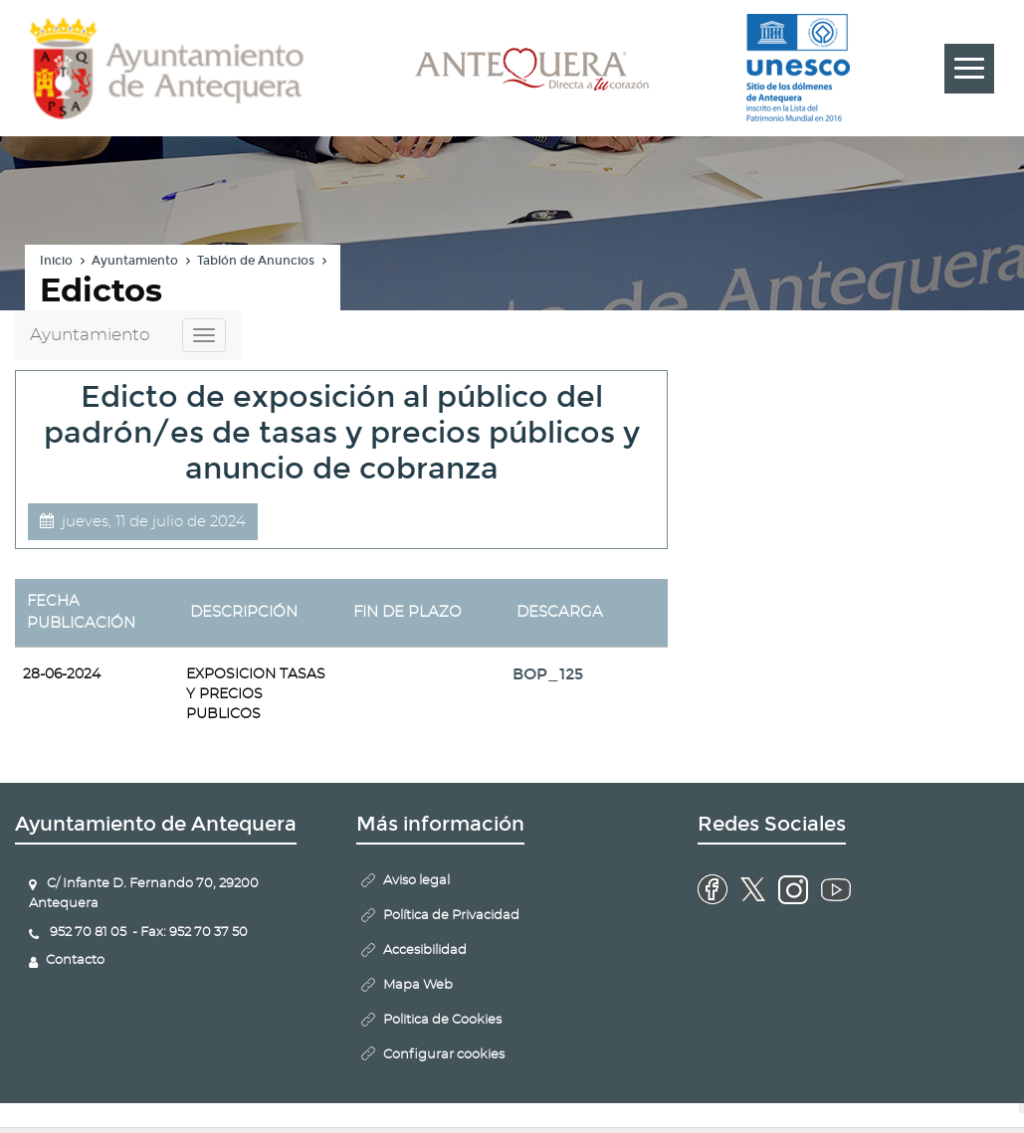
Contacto (75, 960)
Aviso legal (416, 880)
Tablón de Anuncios (255, 261)
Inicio (56, 261)
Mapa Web (418, 985)
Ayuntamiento (135, 261)
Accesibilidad (425, 950)
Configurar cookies (444, 1054)
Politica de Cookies (442, 1020)
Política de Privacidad (451, 915)
